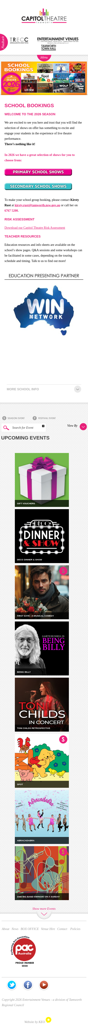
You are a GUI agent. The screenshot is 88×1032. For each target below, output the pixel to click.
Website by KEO (37, 1022)
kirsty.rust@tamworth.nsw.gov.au (37, 205)
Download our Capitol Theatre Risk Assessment (35, 227)
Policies (75, 929)
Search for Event (17, 428)
